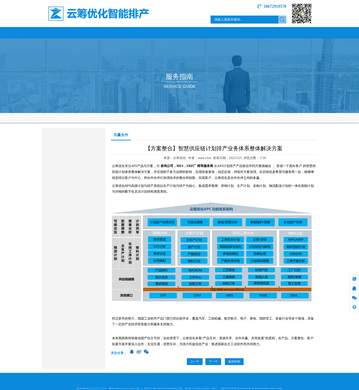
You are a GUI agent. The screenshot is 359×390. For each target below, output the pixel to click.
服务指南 (231, 33)
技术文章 (265, 33)
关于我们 (93, 33)
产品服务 (128, 33)
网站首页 (59, 33)
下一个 (213, 361)
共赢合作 (50, 159)
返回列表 (234, 361)
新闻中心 (196, 33)
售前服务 (50, 147)
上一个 (194, 361)
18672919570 (275, 6)
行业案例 (162, 33)
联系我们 (299, 33)
